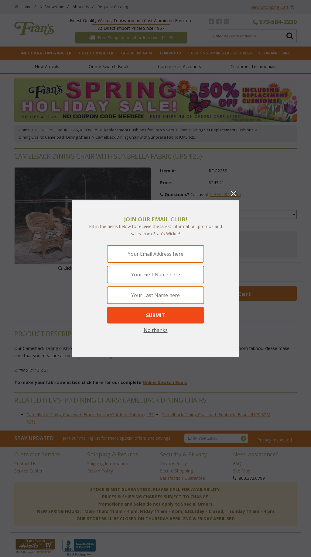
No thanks (156, 330)
